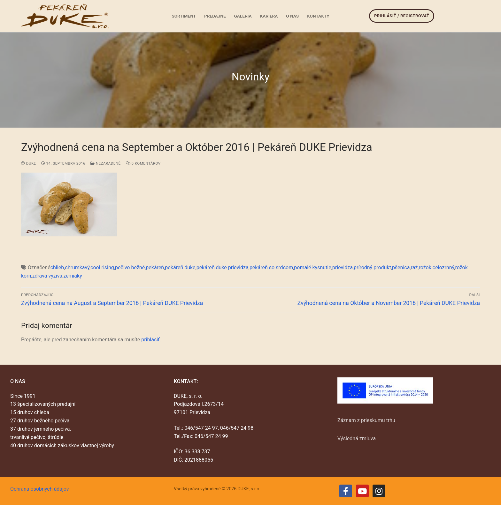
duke (28, 163)
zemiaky (72, 276)
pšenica (401, 267)
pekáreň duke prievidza (223, 267)
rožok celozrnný (436, 267)
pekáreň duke (180, 267)
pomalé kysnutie (312, 267)
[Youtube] (362, 491)
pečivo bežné (130, 267)
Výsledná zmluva (356, 438)
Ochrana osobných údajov (39, 489)
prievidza (342, 267)
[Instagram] (379, 491)
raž (414, 267)
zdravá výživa (47, 276)
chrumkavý (77, 267)
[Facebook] (345, 491)
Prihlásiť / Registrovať (401, 15)
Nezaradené (105, 163)
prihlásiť (150, 340)
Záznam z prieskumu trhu (366, 420)
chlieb (57, 267)
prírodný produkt (372, 267)
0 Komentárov (143, 163)
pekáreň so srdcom (271, 267)
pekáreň (155, 267)
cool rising (102, 267)
